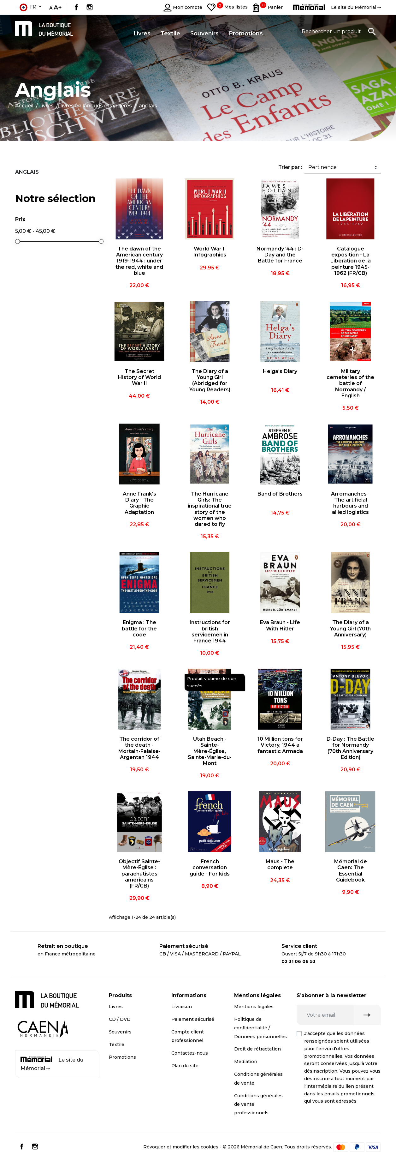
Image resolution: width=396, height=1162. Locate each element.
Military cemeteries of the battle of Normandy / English (350, 383)
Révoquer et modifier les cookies (180, 1147)
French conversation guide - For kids (210, 867)
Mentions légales (254, 1006)
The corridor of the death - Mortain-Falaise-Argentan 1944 (139, 748)
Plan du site (184, 1066)
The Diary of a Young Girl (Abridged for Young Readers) (209, 380)
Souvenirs (120, 1032)
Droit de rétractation (257, 1049)
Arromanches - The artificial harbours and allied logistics (350, 503)
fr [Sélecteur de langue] (28, 7)
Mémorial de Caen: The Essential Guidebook (350, 870)
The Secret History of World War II (139, 377)
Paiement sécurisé (192, 1019)
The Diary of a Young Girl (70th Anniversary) (350, 628)
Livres (116, 1006)
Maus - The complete (280, 864)
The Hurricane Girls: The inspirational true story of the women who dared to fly (210, 509)
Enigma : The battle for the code (139, 628)
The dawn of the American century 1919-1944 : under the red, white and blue (139, 261)
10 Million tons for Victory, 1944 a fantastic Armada (280, 745)
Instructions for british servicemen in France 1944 (210, 631)
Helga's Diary (280, 371)
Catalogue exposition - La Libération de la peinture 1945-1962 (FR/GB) (350, 261)
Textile (116, 1044)
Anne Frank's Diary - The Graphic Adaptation (139, 503)
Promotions (122, 1057)
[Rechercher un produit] (339, 31)
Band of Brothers (280, 494)
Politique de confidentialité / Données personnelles (260, 1027)
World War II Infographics (209, 252)
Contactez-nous (189, 1053)
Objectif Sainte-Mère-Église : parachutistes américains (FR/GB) (139, 873)
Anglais (27, 172)
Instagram (90, 7)
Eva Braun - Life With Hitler (280, 625)
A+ (58, 7)
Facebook (76, 7)
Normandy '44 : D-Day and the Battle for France (280, 255)
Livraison (181, 1006)
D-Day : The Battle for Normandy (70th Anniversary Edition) (350, 748)
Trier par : (290, 167)
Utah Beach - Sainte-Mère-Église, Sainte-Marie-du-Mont (210, 751)
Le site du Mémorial (52, 1064)
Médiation (245, 1061)
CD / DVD (120, 1019)
